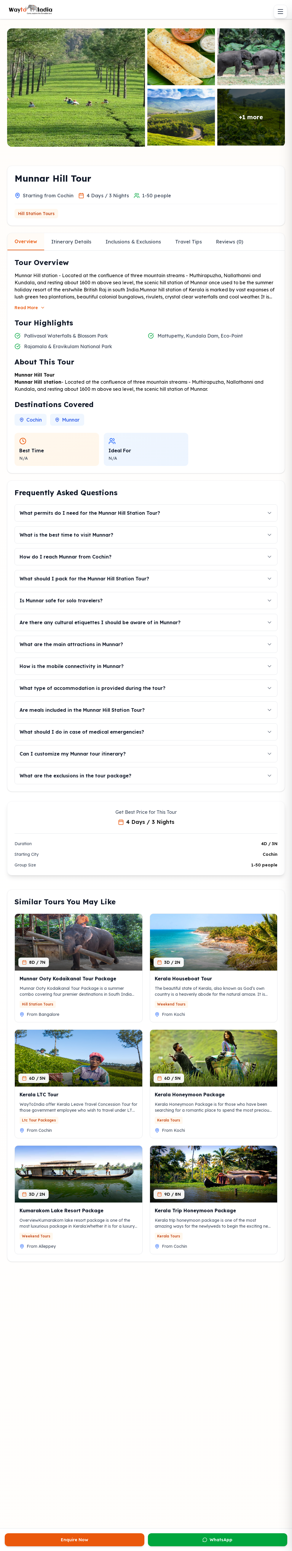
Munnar (67, 420)
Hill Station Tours (36, 213)
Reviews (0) (229, 242)
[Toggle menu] (280, 11)
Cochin (30, 420)
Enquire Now (74, 1539)
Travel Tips (188, 242)
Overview (26, 241)
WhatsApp (217, 1539)
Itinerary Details (71, 242)
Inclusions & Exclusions (133, 242)
